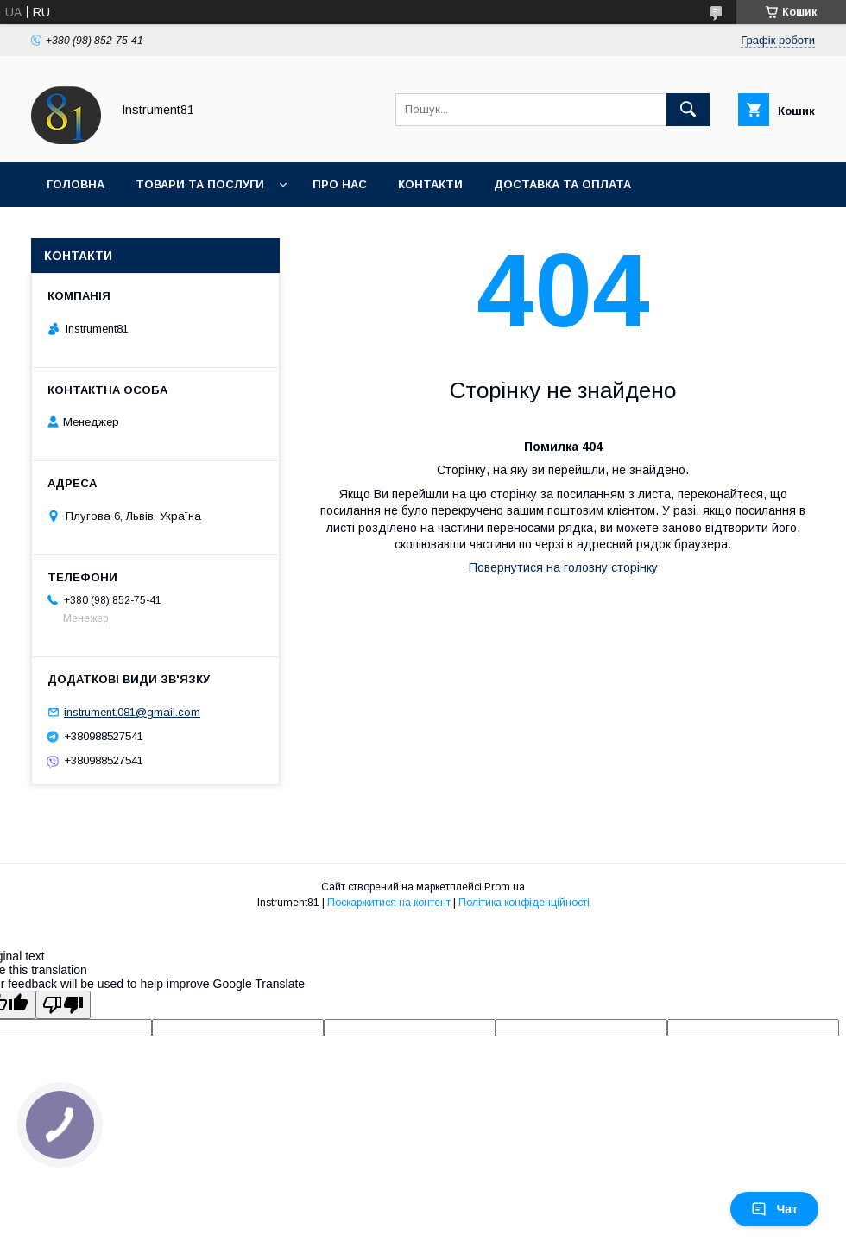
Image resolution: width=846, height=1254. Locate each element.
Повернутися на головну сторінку (563, 567)
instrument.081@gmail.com (132, 712)
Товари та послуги (200, 184)
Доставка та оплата (562, 184)
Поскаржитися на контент (389, 902)
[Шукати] (688, 109)
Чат (774, 1209)
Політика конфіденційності (524, 902)
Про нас (340, 184)
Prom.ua (504, 887)
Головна (75, 184)
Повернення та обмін (120, 229)
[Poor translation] (63, 1005)
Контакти (430, 184)
